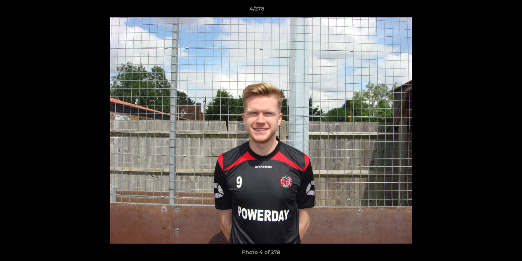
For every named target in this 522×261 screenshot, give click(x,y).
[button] (491, 10)
